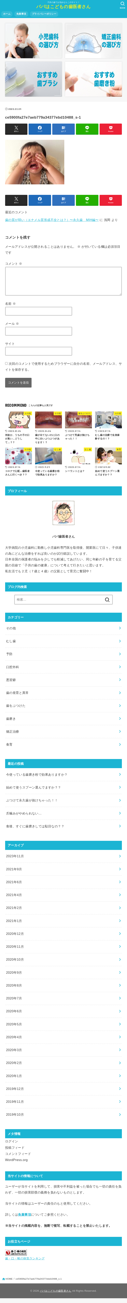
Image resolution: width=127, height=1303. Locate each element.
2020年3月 (14, 1054)
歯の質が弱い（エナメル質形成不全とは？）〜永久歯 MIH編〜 (52, 220)
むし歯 (11, 646)
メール (12, 328)
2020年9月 (14, 977)
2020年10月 (15, 964)
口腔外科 (12, 671)
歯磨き (11, 723)
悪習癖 (11, 684)
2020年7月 (14, 1003)
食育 (9, 749)
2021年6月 (14, 887)
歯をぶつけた (15, 710)
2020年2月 (14, 1067)
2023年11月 (15, 861)
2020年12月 (15, 938)
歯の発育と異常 (17, 697)
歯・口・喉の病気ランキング (25, 1263)
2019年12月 (15, 1093)
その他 (11, 633)
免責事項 (21, 14)
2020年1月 (14, 1080)
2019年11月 (15, 1106)
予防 (9, 658)
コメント (13, 263)
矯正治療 (12, 736)
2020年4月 (14, 1042)
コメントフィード (18, 1158)
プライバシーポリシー (44, 14)
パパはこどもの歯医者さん (63, 6)
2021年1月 (14, 925)
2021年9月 (14, 874)
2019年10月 (15, 1119)
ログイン (11, 1146)
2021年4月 (14, 899)
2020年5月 (14, 1029)
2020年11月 (15, 951)
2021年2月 (14, 912)
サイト (10, 348)
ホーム (6, 14)
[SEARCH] (122, 5)
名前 (10, 308)
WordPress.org (16, 1164)
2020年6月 (14, 1016)
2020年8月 (14, 990)
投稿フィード (14, 1152)
